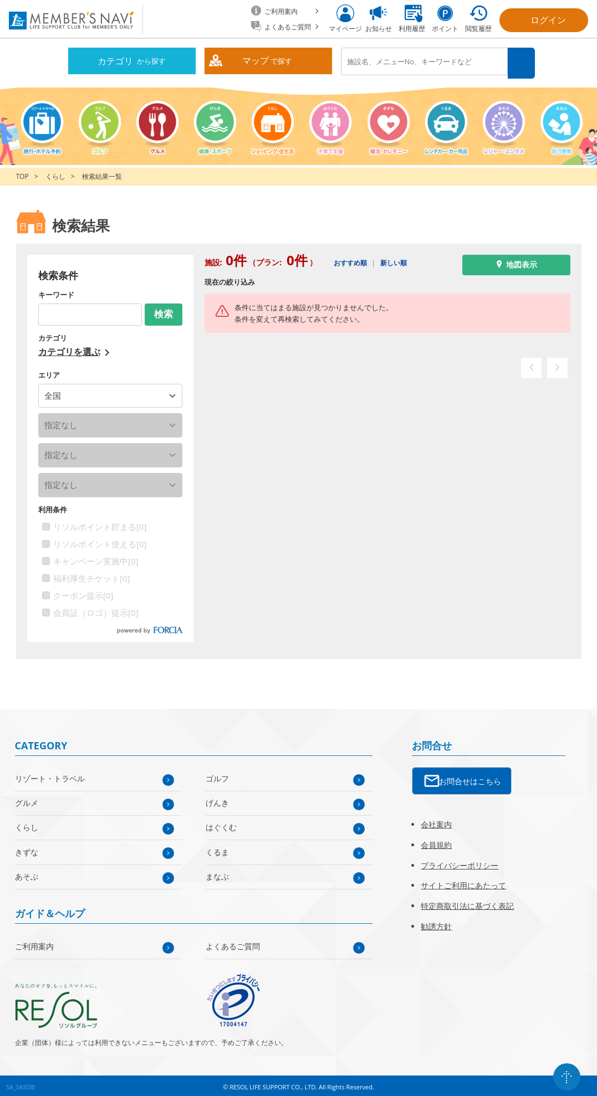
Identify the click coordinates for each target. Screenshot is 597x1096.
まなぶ (217, 873)
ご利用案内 (34, 943)
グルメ (26, 800)
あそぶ (26, 873)
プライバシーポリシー (459, 862)
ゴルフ (217, 775)
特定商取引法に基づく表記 (467, 903)
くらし (55, 173)
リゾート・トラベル (50, 775)
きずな (26, 848)
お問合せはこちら (470, 778)
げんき (217, 800)
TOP (22, 173)
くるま (217, 848)
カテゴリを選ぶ (69, 348)
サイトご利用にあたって (463, 882)
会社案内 (436, 821)
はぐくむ (221, 824)
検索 (522, 62)
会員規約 (436, 841)
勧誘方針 (436, 923)
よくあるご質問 (233, 943)
